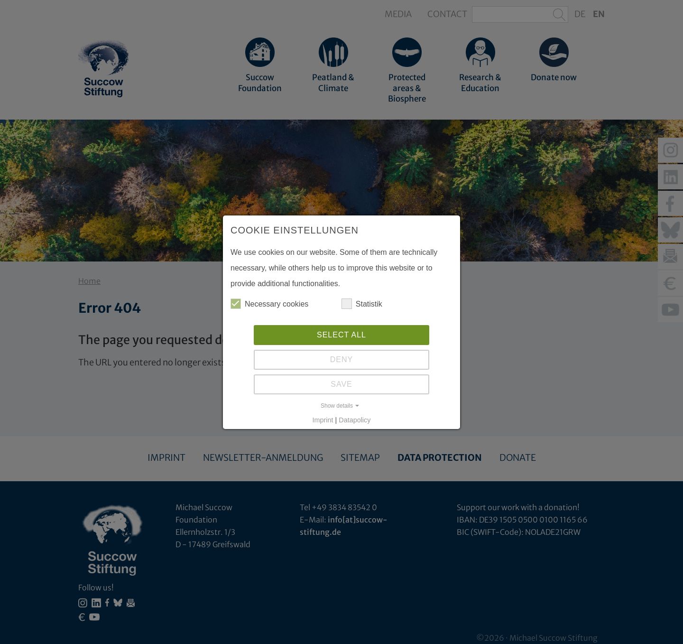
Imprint (323, 420)
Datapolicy (354, 420)
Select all (341, 335)
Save (341, 384)
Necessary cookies (269, 304)
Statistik (362, 304)
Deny (341, 359)
